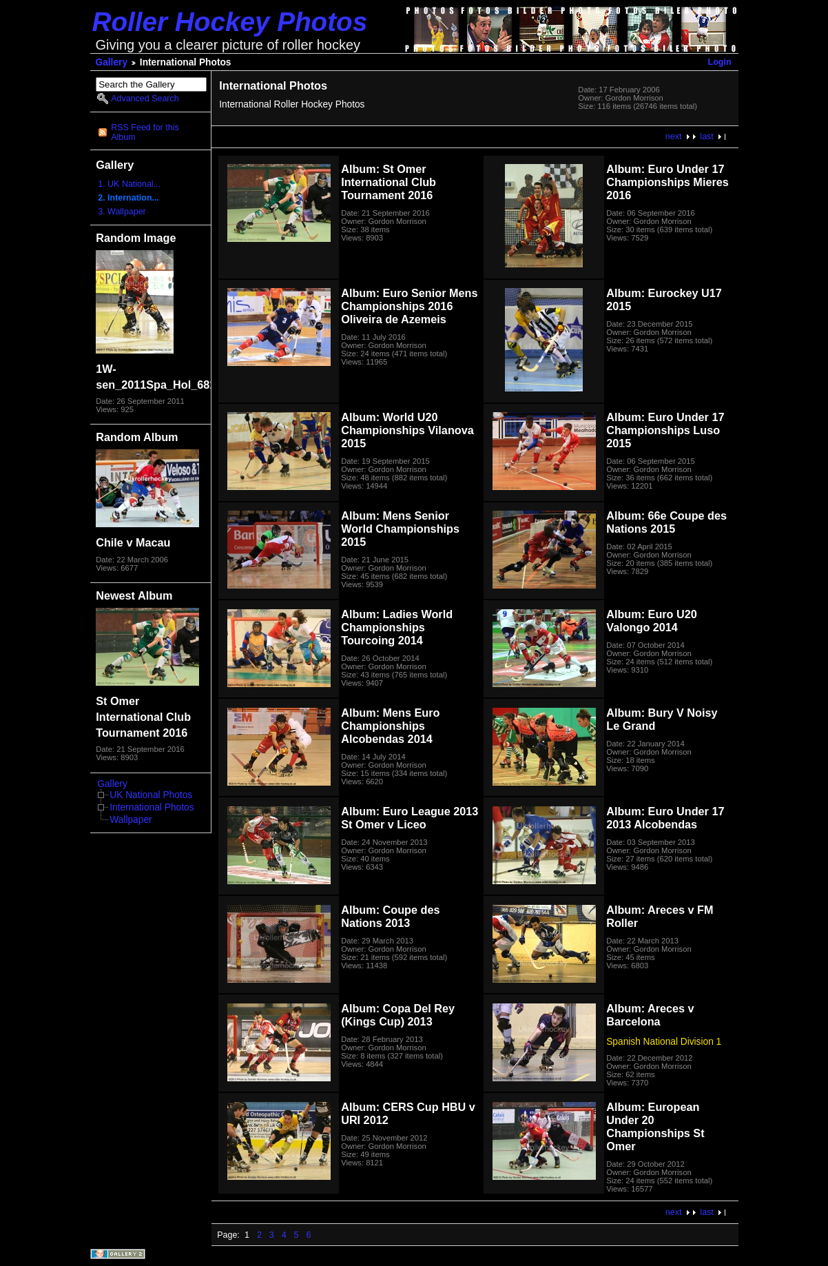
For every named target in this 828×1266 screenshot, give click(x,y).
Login (720, 62)
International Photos (152, 807)
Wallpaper (131, 820)
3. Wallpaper (122, 211)
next (673, 136)
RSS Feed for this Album (144, 132)
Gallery (112, 62)
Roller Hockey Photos (230, 22)
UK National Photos (151, 795)
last (706, 136)
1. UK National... (129, 184)
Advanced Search (144, 98)
